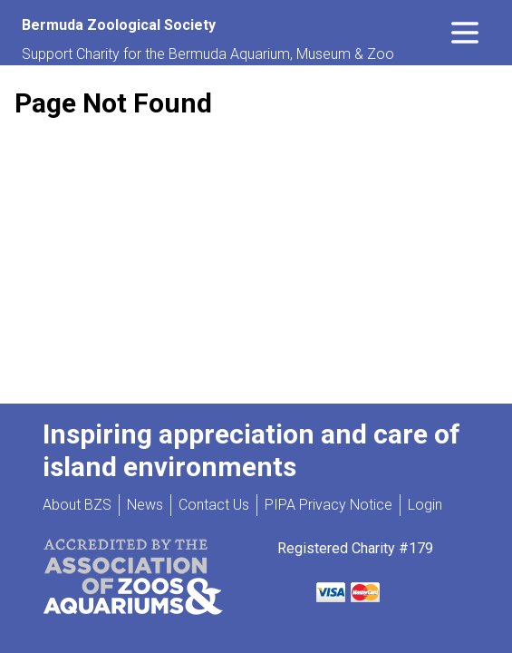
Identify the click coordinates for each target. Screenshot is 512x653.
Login (425, 504)
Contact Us (214, 504)
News (145, 504)
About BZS (77, 504)
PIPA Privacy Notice (328, 504)
